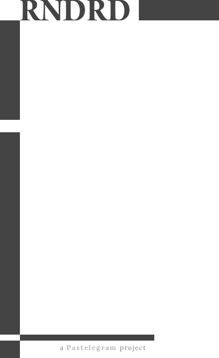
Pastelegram (91, 347)
